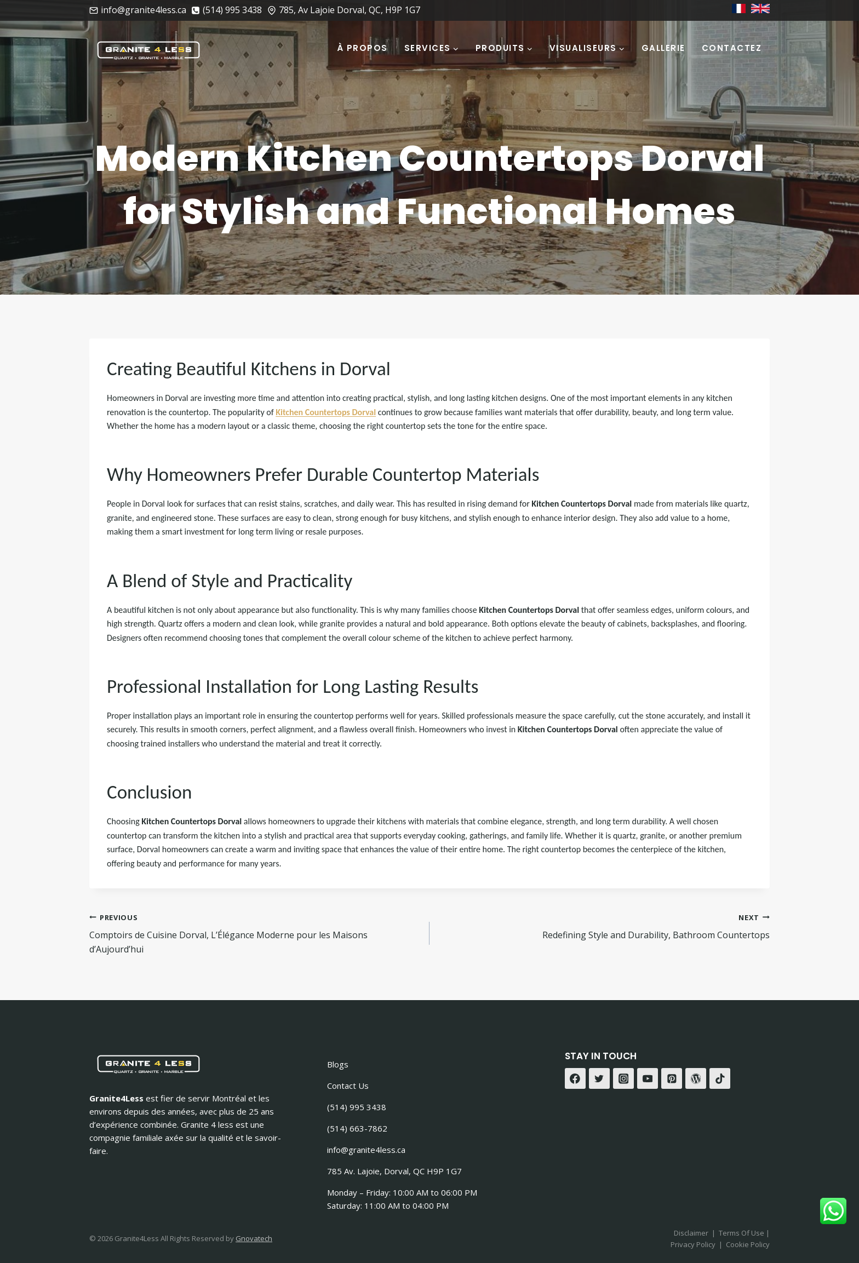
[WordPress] (695, 1078)
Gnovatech (254, 1238)
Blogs (337, 1064)
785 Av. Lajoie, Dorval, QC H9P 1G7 (394, 1171)
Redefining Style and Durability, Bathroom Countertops (604, 925)
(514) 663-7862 (357, 1128)
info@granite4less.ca (366, 1149)
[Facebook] (575, 1078)
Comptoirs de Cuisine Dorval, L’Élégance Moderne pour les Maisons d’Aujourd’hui (255, 932)
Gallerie (663, 48)
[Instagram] (623, 1078)
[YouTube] (647, 1078)
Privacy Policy (693, 1244)
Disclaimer (691, 1233)
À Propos (362, 48)
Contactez (732, 48)
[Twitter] (599, 1078)
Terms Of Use (742, 1233)
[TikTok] (719, 1078)
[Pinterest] (671, 1078)
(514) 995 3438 (356, 1106)
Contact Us (348, 1085)
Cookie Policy (748, 1244)
